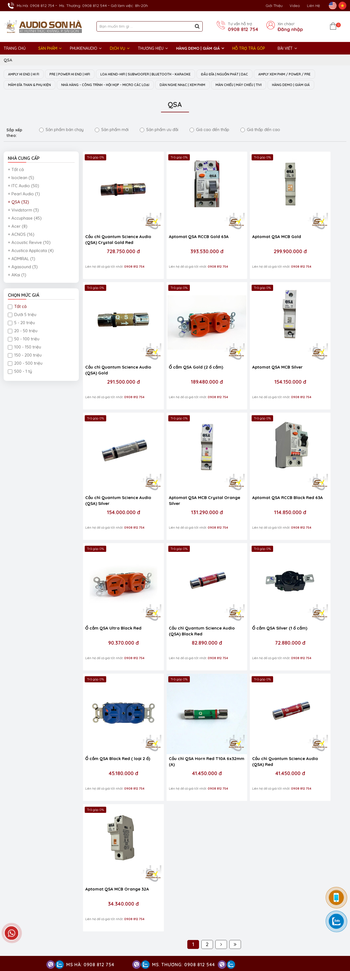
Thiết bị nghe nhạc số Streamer (279, 927)
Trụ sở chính (19, 866)
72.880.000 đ (311, 470)
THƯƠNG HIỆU (151, 48)
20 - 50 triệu (22, 342)
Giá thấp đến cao (260, 141)
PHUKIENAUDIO (83, 48)
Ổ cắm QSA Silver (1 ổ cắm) (309, 456)
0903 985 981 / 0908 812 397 (55, 732)
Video (295, 5)
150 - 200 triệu (25, 366)
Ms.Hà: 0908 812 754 (35, 5)
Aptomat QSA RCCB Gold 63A (176, 233)
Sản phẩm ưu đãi (159, 141)
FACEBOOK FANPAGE (286, 686)
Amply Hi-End (305, 910)
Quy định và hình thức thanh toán (206, 733)
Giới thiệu (274, 5)
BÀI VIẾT (285, 48)
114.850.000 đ (114, 470)
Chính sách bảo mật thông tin (203, 741)
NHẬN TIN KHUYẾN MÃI (150, 787)
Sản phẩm (47, 48)
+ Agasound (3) (23, 278)
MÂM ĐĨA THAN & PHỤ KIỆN (101, 85)
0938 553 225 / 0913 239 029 (42, 773)
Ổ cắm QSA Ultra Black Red (179, 456)
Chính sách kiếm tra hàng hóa (203, 700)
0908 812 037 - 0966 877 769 (52, 720)
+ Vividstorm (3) (23, 221)
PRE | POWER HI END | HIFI (78, 74)
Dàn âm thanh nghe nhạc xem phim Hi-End (223, 919)
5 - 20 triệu (21, 334)
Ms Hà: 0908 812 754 (90, 964)
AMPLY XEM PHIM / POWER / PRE (37, 85)
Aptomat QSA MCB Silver (176, 343)
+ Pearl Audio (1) (24, 205)
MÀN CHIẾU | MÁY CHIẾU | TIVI (34, 96)
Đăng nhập (290, 29)
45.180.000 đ (114, 583)
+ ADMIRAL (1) (21, 270)
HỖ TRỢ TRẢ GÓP (248, 48)
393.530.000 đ (180, 245)
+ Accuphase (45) (25, 229)
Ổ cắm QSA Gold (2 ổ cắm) (112, 343)
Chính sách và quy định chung (203, 757)
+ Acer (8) (17, 237)
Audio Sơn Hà (277, 701)
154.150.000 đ (180, 358)
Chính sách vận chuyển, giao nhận (207, 749)
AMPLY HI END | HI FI (26, 74)
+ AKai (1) (17, 286)
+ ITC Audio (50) (23, 197)
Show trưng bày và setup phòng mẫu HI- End (172, 866)
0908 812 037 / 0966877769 (136, 708)
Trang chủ (15, 48)
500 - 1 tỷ (20, 382)
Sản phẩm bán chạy (61, 141)
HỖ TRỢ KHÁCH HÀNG (198, 686)
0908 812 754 (243, 29)
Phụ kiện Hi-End (249, 936)
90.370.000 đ (180, 470)
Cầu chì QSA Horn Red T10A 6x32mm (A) (179, 571)
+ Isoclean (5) (21, 189)
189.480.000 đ (114, 358)
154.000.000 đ (245, 358)
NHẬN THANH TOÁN (147, 822)
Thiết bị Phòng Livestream (207, 936)
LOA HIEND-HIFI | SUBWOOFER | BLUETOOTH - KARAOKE (160, 74)
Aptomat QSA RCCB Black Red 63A (111, 458)
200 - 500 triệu (25, 374)
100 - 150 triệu (24, 358)
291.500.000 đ (311, 245)
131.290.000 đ (311, 358)
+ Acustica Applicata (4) (31, 262)
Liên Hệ (313, 5)
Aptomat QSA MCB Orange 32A (309, 571)
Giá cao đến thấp (209, 141)
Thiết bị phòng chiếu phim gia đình (215, 927)
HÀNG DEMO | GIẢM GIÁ (198, 48)
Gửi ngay (197, 805)
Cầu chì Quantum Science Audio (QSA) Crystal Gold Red (111, 234)
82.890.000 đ (246, 470)
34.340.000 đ (311, 583)
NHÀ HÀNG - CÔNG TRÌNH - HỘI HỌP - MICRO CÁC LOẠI (186, 85)
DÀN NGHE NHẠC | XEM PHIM (271, 85)
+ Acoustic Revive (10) (29, 254)
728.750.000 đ (114, 245)
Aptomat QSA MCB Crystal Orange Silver (309, 346)
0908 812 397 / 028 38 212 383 (123, 726)
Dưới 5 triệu (22, 326)
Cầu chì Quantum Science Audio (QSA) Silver (243, 346)
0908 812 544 (66, 755)
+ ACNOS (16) (21, 245)
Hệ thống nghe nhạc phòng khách (259, 910)
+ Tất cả (16, 181)
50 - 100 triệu (23, 350)
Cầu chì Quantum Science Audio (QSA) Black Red (243, 458)
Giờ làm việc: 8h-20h (129, 5)
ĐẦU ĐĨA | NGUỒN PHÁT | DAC (246, 74)
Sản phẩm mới (112, 141)
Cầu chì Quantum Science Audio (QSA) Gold (308, 233)
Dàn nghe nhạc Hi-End (203, 910)
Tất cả (17, 317)
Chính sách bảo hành (195, 708)
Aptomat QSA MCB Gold (241, 230)
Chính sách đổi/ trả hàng (199, 725)
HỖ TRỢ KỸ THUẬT (108, 686)
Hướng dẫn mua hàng (196, 717)
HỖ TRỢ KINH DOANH (26, 686)
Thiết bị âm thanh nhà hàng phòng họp (302, 919)
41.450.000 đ (180, 583)
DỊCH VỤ (117, 48)
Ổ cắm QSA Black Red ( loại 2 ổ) (113, 571)
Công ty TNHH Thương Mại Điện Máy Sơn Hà (54, 787)
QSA (8, 60)
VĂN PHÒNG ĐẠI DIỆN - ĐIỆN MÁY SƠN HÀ (275, 866)
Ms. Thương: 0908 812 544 (83, 5)
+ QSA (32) (18, 213)
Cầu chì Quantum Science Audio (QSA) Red (243, 571)
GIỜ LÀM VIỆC (18, 910)
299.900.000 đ (245, 245)
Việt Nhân (336, 951)
